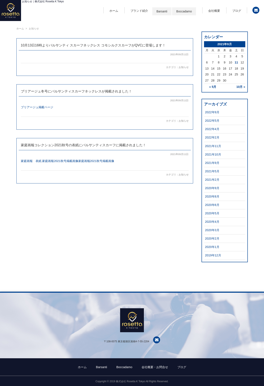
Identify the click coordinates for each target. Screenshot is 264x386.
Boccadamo (184, 11)
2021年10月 (213, 154)
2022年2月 (212, 137)
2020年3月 (212, 230)
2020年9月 (212, 188)
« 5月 (212, 86)
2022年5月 (212, 120)
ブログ (236, 10)
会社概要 (214, 10)
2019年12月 (213, 255)
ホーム (113, 10)
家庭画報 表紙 (31, 161)
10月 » (240, 86)
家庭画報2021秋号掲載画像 (60, 161)
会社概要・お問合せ (155, 367)
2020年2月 (212, 238)
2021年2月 (212, 179)
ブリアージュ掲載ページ (37, 107)
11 (236, 62)
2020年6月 (212, 205)
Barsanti (162, 11)
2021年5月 (212, 171)
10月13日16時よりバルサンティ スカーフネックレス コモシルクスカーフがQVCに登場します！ (93, 45)
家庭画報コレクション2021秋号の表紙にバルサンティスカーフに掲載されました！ (83, 145)
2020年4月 (212, 221)
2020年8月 (212, 196)
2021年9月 (212, 163)
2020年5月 (212, 213)
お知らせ (184, 67)
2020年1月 (212, 247)
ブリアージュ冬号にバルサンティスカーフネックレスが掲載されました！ (76, 91)
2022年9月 (212, 112)
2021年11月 (213, 146)
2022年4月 (212, 129)
